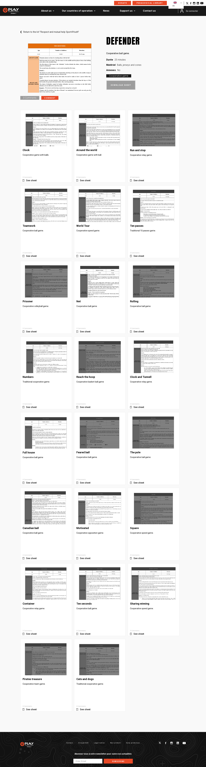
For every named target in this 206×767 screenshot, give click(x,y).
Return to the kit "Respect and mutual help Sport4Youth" (51, 32)
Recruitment (115, 743)
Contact (69, 743)
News (106, 11)
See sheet (31, 180)
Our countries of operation (77, 11)
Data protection (133, 743)
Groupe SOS (83, 743)
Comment (50, 98)
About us (46, 11)
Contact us (149, 11)
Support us (126, 11)
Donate (122, 3)
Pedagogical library (150, 3)
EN (175, 4)
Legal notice (99, 743)
